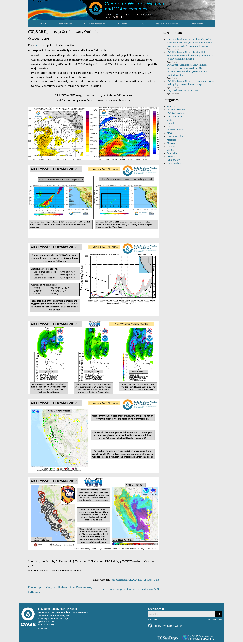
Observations (65, 23)
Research (171, 156)
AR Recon (171, 106)
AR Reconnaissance (94, 23)
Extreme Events (175, 129)
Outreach (171, 146)
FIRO (141, 23)
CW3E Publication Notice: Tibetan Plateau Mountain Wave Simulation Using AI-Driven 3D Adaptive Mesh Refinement (190, 55)
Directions (42, 629)
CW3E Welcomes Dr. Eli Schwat (182, 90)
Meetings (171, 140)
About (42, 23)
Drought (171, 123)
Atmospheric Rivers (121, 579)
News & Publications (167, 23)
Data (156, 579)
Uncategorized (174, 163)
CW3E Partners (174, 116)
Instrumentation (175, 136)
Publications (173, 153)
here (37, 45)
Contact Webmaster (213, 619)
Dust (169, 126)
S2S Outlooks (173, 160)
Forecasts (122, 23)
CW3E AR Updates (142, 579)
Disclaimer (152, 619)
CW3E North (197, 23)
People (170, 150)
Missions (171, 143)
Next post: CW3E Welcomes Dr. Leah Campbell (130, 589)
